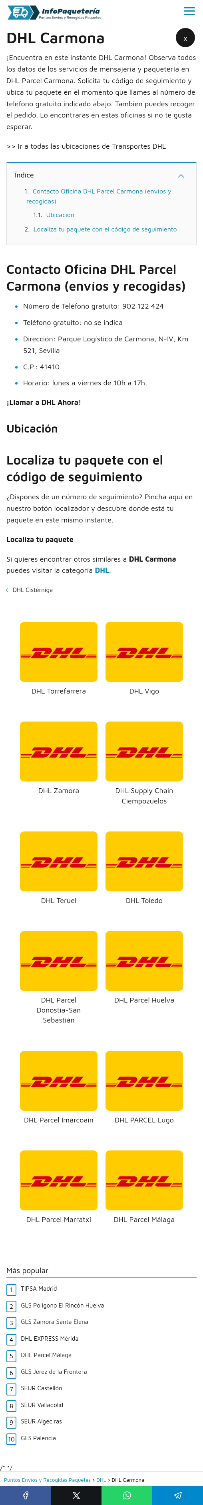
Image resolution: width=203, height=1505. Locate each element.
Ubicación (60, 214)
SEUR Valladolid (42, 1404)
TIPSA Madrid (39, 1288)
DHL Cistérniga (33, 589)
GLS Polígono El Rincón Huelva (62, 1305)
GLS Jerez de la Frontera (54, 1371)
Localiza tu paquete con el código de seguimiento (105, 229)
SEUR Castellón (41, 1388)
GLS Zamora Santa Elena (54, 1321)
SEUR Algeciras (41, 1421)
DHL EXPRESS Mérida (49, 1338)
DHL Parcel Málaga (46, 1355)
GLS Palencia (38, 1438)
